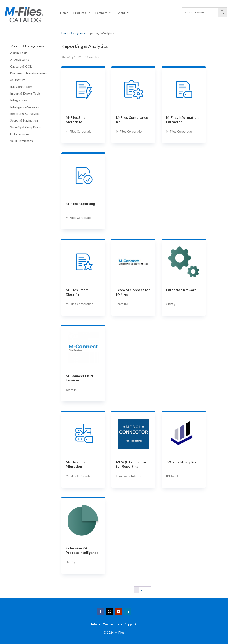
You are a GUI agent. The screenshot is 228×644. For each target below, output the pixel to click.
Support (131, 624)
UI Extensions (19, 134)
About (121, 13)
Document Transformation (28, 73)
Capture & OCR (21, 66)
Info (94, 624)
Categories (78, 33)
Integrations (18, 100)
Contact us (111, 624)
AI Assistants (19, 59)
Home (64, 13)
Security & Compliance (25, 127)
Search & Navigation (24, 120)
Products (79, 13)
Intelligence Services (24, 107)
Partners (101, 13)
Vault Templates (21, 141)
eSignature (17, 80)
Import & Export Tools (25, 93)
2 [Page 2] (142, 589)
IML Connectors (21, 86)
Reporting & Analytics (25, 113)
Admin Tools (18, 53)
